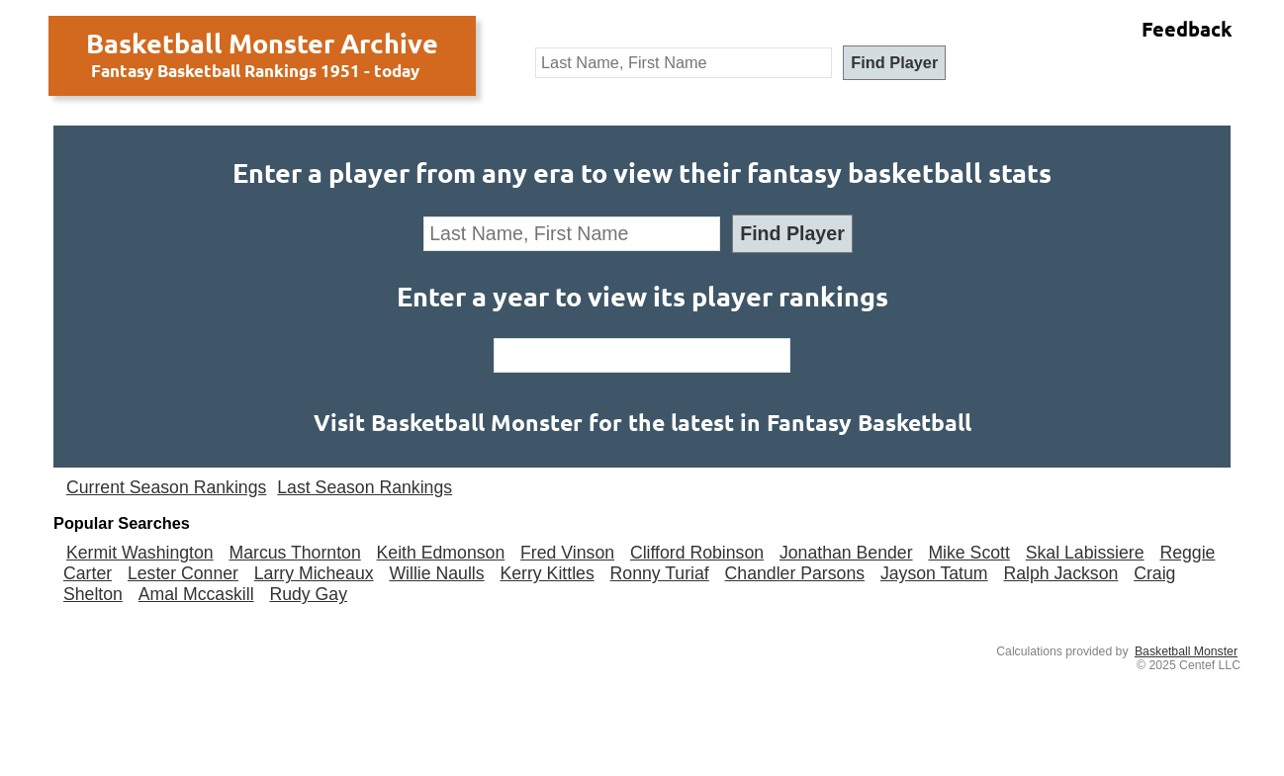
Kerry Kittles (547, 573)
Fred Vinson (567, 552)
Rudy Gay (308, 594)
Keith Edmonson (441, 552)
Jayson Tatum (934, 573)
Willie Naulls (436, 573)
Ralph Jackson (1060, 573)
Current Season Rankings (166, 487)
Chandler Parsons (795, 573)
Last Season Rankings (364, 487)
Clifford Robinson (697, 552)
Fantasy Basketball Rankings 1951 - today (255, 70)
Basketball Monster (1186, 651)
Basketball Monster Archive (262, 42)
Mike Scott (969, 552)
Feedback (1187, 29)
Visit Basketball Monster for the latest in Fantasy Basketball (642, 422)
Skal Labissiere (1085, 552)
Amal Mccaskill (196, 594)
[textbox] (683, 62)
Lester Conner (183, 573)
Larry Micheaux (314, 573)
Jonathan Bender (846, 552)
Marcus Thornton (294, 552)
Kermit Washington (140, 552)
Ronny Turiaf (659, 573)
